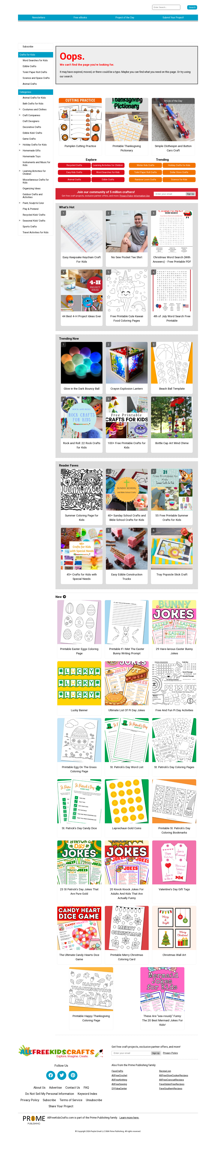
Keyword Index (87, 1092)
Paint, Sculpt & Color (33, 201)
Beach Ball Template (172, 387)
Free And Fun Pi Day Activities (174, 708)
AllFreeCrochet (119, 1074)
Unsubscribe (94, 1098)
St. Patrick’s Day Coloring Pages (174, 765)
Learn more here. (129, 1116)
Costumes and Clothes (34, 108)
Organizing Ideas (31, 187)
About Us (39, 1086)
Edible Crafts (29, 64)
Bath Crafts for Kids (33, 102)
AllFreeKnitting (119, 1078)
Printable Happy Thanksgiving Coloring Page (91, 1017)
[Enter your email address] (131, 1051)
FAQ (86, 1086)
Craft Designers (31, 119)
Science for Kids (179, 178)
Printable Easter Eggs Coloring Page (79, 650)
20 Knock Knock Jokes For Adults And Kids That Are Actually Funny (127, 892)
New (61, 595)
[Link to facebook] (50, 1073)
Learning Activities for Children (34, 171)
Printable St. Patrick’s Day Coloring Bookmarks (174, 829)
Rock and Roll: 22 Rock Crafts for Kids (81, 444)
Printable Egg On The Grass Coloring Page (79, 768)
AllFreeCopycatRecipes (171, 1078)
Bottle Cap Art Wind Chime (172, 441)
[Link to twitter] (61, 1073)
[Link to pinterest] (72, 1073)
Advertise (55, 1086)
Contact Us (72, 1086)
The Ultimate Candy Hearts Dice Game (79, 956)
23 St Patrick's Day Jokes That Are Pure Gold (79, 890)
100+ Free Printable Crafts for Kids (127, 444)
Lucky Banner (79, 708)
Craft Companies (31, 113)
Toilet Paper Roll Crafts (35, 70)
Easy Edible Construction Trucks (126, 575)
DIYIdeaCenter (119, 1087)
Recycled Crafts (74, 164)
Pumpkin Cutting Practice (80, 144)
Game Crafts (29, 137)
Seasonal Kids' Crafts (34, 219)
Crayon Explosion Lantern (127, 387)
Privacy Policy (126, 194)
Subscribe (28, 45)
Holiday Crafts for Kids (35, 143)
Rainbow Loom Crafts (145, 178)
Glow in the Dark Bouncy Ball (81, 387)
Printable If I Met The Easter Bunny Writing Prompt (126, 650)
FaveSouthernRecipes (170, 1087)
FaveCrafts (117, 1069)
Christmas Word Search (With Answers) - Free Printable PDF (172, 258)
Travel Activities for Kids (35, 230)
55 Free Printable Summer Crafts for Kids (171, 516)
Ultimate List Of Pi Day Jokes (126, 708)
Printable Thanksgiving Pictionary (126, 147)
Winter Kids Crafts (145, 164)
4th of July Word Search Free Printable (171, 317)
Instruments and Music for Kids (36, 162)
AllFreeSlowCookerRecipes (173, 1074)
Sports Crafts (30, 225)
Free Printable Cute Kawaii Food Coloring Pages (126, 317)
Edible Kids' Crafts (32, 131)
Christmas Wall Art (174, 953)
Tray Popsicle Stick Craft (171, 573)
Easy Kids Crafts (74, 171)
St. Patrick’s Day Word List (126, 765)
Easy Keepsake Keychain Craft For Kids (82, 258)
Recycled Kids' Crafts (34, 213)
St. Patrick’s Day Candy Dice (79, 826)
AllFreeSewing (119, 1082)
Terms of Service (71, 1098)
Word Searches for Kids (35, 58)
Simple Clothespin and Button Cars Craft (173, 147)
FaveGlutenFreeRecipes (171, 1082)
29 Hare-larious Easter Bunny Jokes (174, 650)
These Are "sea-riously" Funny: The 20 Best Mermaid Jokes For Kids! (162, 1019)
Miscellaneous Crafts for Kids (36, 180)
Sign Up (190, 192)
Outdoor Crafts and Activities (32, 194)
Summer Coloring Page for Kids (81, 516)
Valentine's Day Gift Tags (174, 888)
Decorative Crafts (32, 125)
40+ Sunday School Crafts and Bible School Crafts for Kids (127, 516)
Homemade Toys (31, 154)
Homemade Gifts (31, 149)
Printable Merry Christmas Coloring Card (126, 956)
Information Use (142, 194)
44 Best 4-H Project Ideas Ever (81, 314)
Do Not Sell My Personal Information (49, 1092)
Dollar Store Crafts (179, 171)
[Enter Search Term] (166, 6)
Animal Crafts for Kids (34, 96)
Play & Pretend (30, 207)
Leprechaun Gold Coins (126, 826)
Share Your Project (61, 1105)
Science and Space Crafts (36, 76)
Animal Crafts (30, 82)
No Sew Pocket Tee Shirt (126, 255)
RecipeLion (165, 1069)
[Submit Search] (192, 7)
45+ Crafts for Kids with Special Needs (82, 575)
